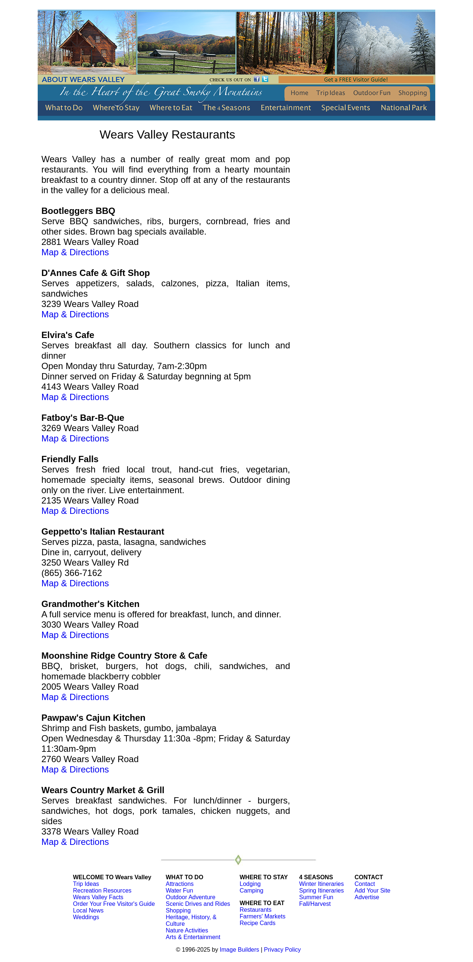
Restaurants (256, 910)
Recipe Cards (258, 923)
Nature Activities (187, 930)
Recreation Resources (102, 890)
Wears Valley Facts (98, 897)
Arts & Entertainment (193, 937)
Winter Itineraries (321, 884)
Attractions (180, 884)
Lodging (250, 884)
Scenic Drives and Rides (198, 904)
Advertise (367, 897)
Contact (365, 884)
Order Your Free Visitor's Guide (114, 904)
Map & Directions (75, 252)
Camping (251, 890)
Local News (88, 910)
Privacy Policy (282, 949)
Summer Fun (316, 897)
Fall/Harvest (315, 904)
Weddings (86, 917)
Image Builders (239, 949)
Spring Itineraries (321, 890)
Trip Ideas (86, 884)
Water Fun (179, 890)
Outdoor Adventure (190, 897)
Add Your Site (373, 890)
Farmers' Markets (263, 916)
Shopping (178, 910)
